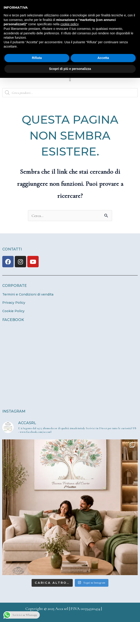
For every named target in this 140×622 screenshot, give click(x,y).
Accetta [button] (103, 58)
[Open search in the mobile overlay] (70, 92)
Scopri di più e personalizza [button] (70, 69)
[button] (69, 79)
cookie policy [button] (69, 24)
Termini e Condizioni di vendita (27, 294)
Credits (109, 608)
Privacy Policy (13, 303)
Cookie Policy (13, 311)
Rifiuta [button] (37, 58)
